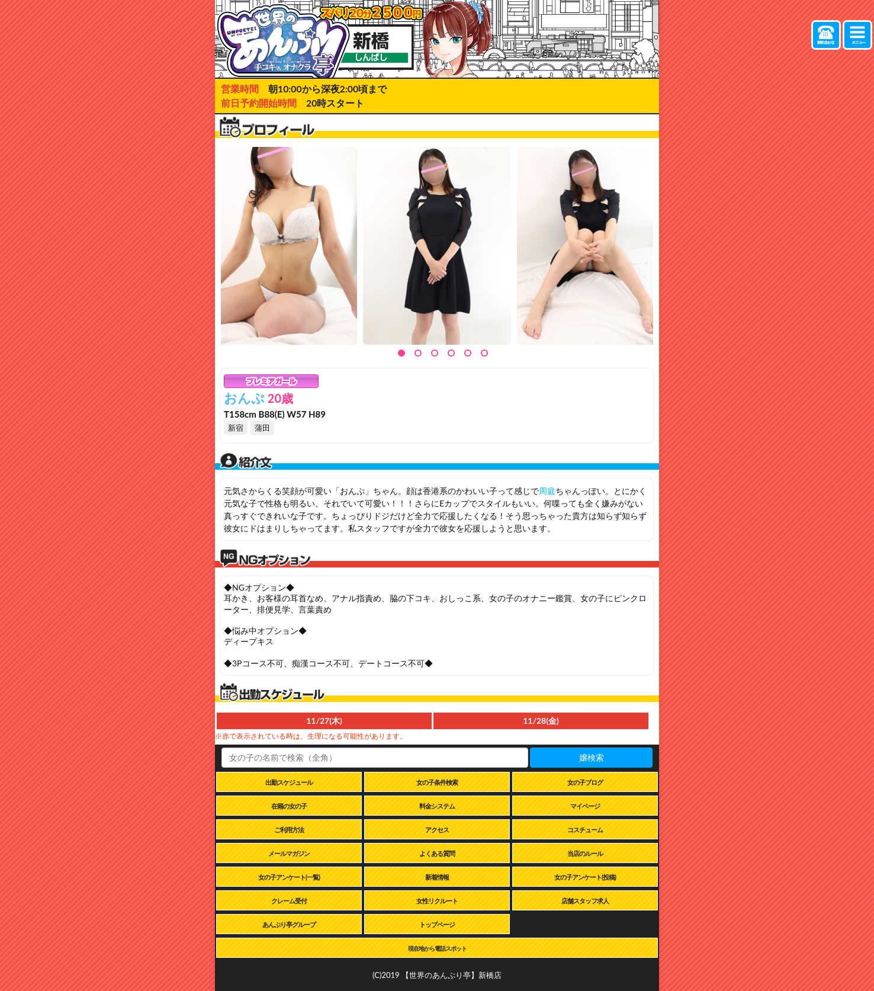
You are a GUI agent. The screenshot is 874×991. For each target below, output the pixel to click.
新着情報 (437, 877)
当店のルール (585, 853)
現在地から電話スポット (437, 948)
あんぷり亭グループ (289, 924)
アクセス (437, 829)
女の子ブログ (585, 782)
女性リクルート (437, 901)
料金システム (437, 806)
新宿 (235, 427)
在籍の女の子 (289, 806)
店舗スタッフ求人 (585, 901)
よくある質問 (437, 853)
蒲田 (262, 427)
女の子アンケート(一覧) (289, 877)
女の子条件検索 (437, 782)
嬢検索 (591, 757)
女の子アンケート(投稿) (585, 877)
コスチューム (585, 829)
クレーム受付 (289, 901)
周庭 (547, 491)
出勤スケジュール (289, 782)
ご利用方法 (289, 829)
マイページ (585, 806)
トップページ (437, 924)
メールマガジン (289, 853)
